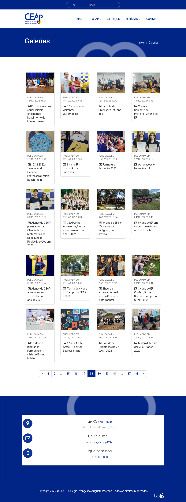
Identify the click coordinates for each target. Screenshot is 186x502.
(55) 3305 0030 (99, 457)
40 (107, 373)
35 (68, 373)
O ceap (95, 18)
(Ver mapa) (105, 421)
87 (129, 373)
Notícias (133, 18)
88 (136, 373)
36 (75, 373)
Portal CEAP (135, 13)
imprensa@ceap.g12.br (99, 442)
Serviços (113, 18)
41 (114, 373)
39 (99, 373)
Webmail (150, 13)
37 (83, 373)
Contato (152, 18)
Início (80, 18)
